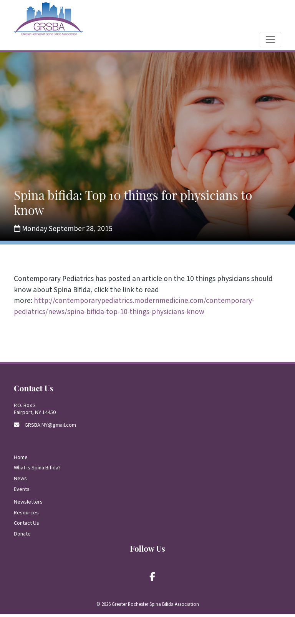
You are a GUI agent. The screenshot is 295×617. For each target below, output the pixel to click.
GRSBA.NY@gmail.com (50, 428)
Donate (22, 536)
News (20, 481)
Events (22, 492)
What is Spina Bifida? (37, 471)
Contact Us (26, 526)
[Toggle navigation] (270, 42)
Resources (26, 515)
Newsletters (28, 505)
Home (21, 460)
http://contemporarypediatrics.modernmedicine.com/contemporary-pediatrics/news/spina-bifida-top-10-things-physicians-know (134, 309)
